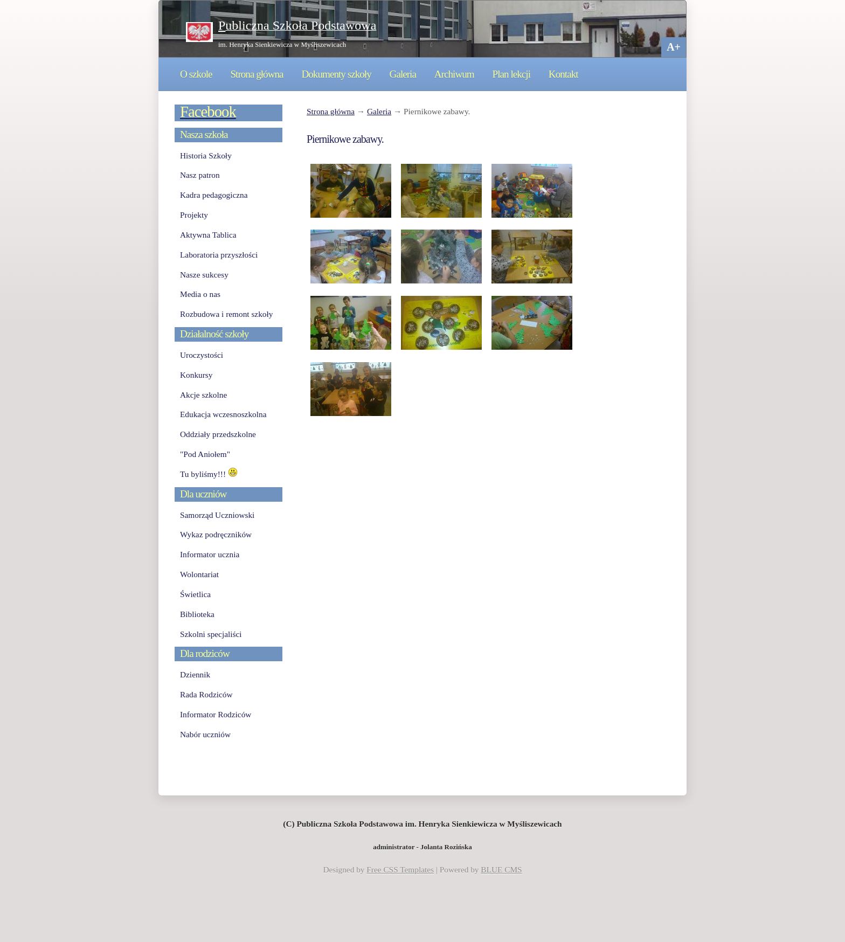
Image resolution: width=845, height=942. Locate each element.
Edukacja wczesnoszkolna (223, 414)
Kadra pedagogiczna (214, 194)
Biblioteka (197, 614)
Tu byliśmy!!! (209, 474)
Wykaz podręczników (216, 534)
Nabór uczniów (205, 734)
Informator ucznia (209, 554)
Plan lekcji (511, 74)
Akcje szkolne (203, 394)
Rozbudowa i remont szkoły (226, 313)
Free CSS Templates (400, 869)
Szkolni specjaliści (211, 634)
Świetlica (195, 594)
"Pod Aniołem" (205, 454)
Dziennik (195, 674)
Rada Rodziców (206, 694)
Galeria (403, 74)
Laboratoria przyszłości (219, 254)
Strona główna (256, 74)
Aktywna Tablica (208, 234)
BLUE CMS (501, 869)
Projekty (194, 214)
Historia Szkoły (206, 155)
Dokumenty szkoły (336, 74)
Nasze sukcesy (204, 274)
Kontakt (563, 74)
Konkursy (196, 374)
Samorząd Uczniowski (217, 515)
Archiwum (454, 74)
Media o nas (200, 294)
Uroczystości (201, 354)
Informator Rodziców (215, 714)
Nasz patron (200, 174)
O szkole (196, 74)
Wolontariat (199, 574)
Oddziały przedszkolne (218, 434)
